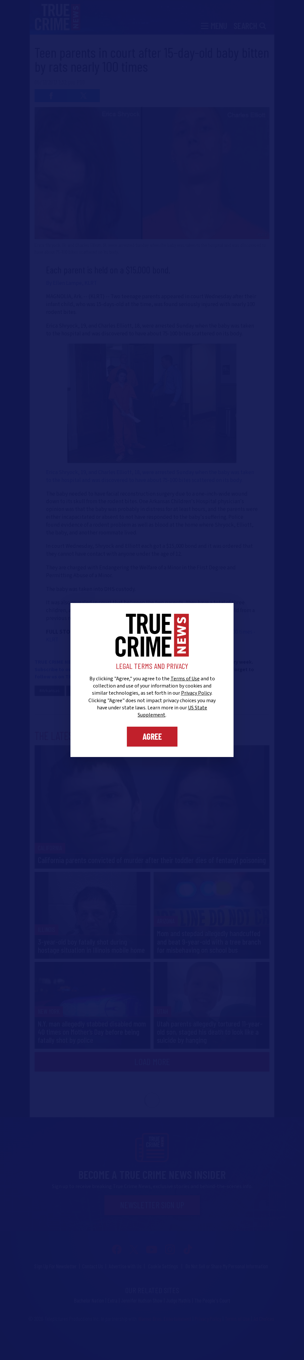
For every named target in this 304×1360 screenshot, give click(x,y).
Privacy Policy (196, 693)
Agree (152, 736)
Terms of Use (185, 678)
